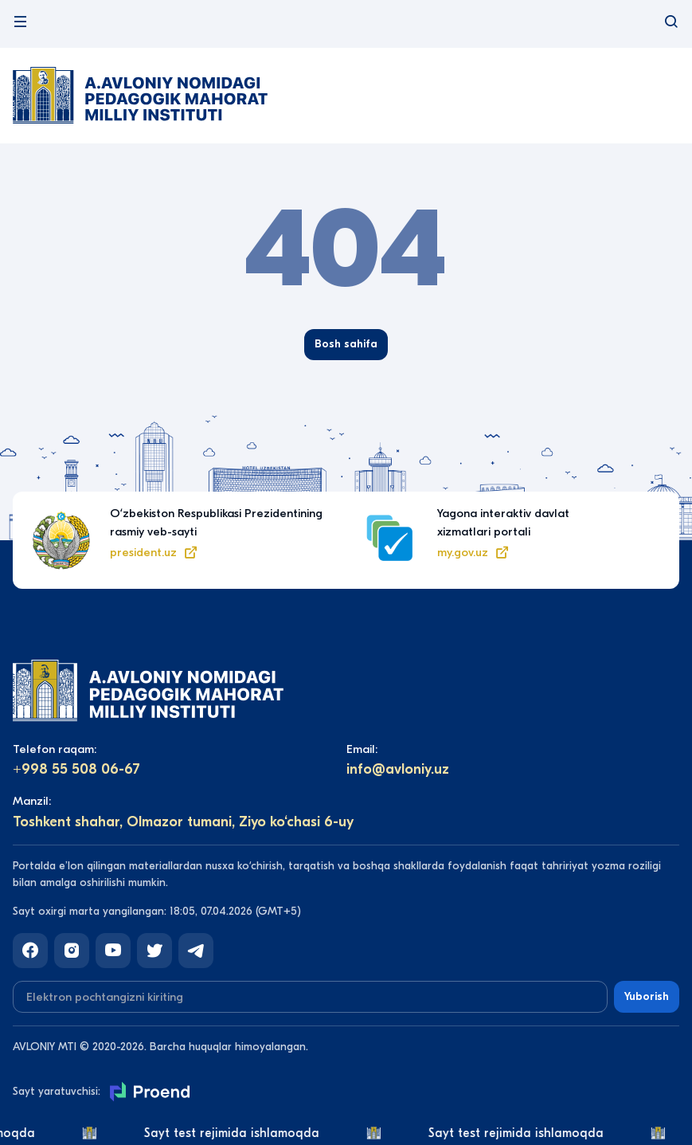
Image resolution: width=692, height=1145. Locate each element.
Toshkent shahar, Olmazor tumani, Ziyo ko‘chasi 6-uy (183, 822)
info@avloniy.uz (397, 769)
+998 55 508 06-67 (76, 769)
